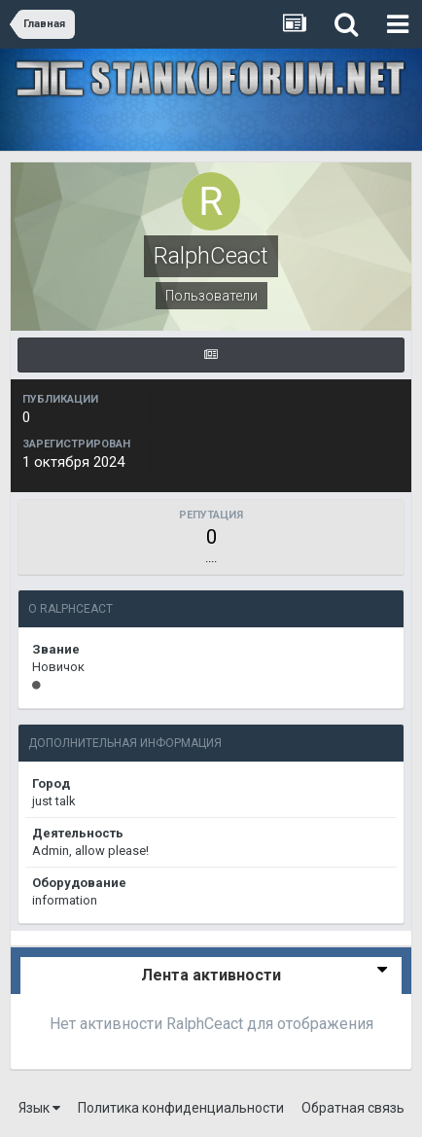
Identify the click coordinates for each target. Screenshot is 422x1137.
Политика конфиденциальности (181, 1108)
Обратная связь (352, 1108)
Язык (39, 1108)
